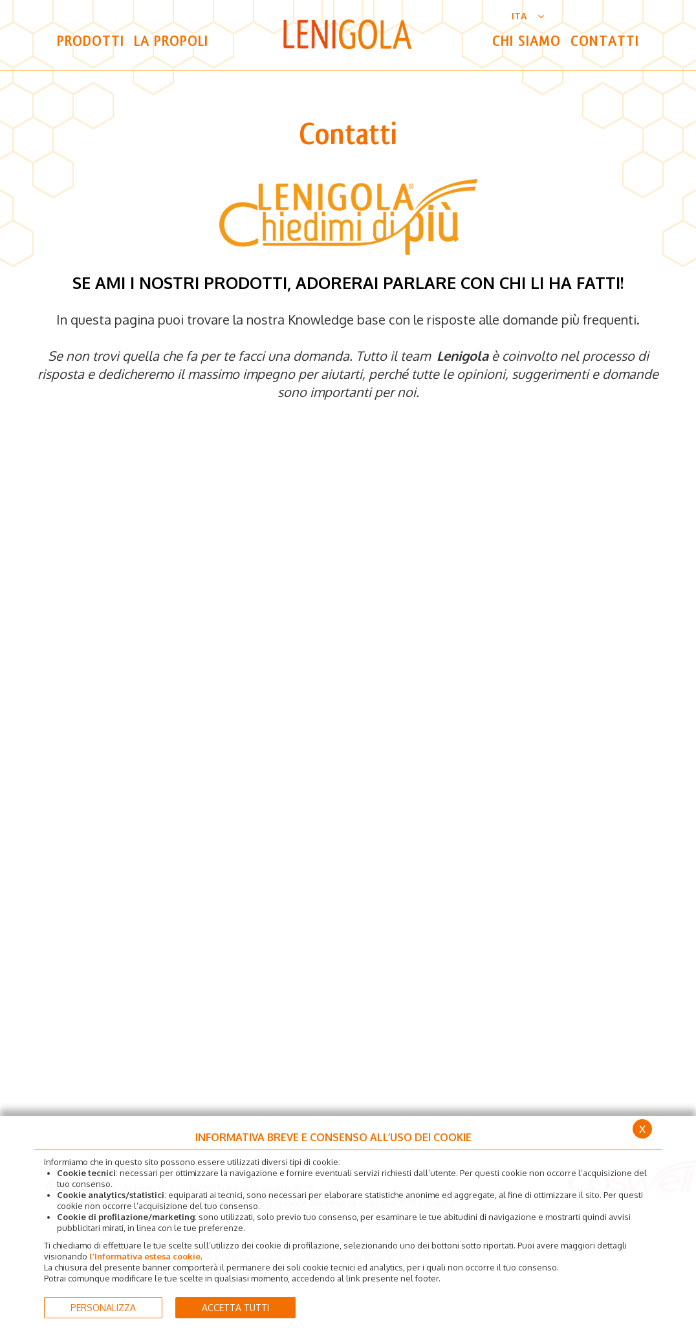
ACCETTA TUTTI (235, 1307)
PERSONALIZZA (103, 1307)
